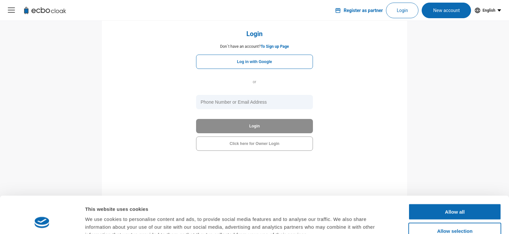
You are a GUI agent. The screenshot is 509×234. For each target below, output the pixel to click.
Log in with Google (254, 61)
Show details (341, 221)
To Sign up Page (275, 46)
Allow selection (454, 196)
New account (446, 10)
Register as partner (359, 10)
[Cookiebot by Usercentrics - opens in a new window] (42, 221)
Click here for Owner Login (254, 143)
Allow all (455, 177)
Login (402, 10)
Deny (455, 215)
